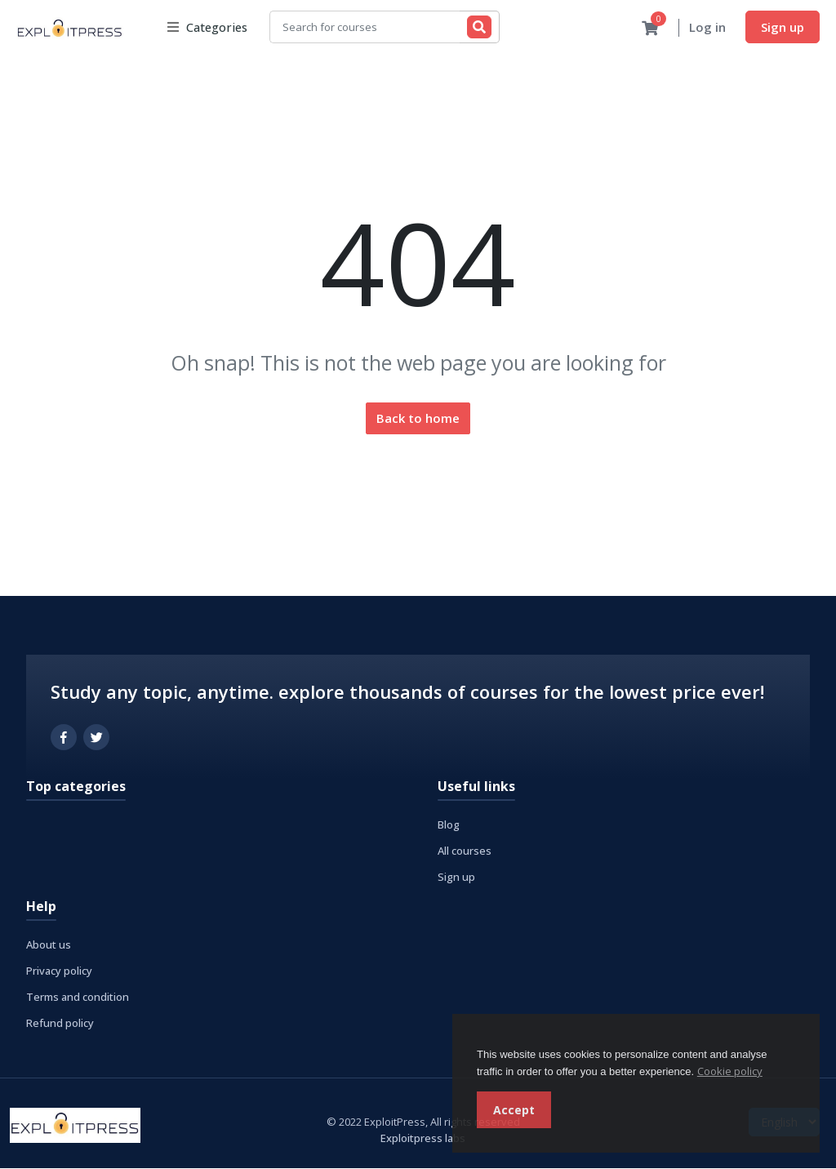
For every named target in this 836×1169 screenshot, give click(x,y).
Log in (707, 28)
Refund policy (60, 1023)
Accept (514, 1110)
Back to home (418, 419)
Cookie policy (730, 1071)
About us (48, 945)
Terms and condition (77, 997)
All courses (464, 851)
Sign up (782, 27)
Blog (449, 825)
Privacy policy (59, 971)
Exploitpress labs (422, 1138)
